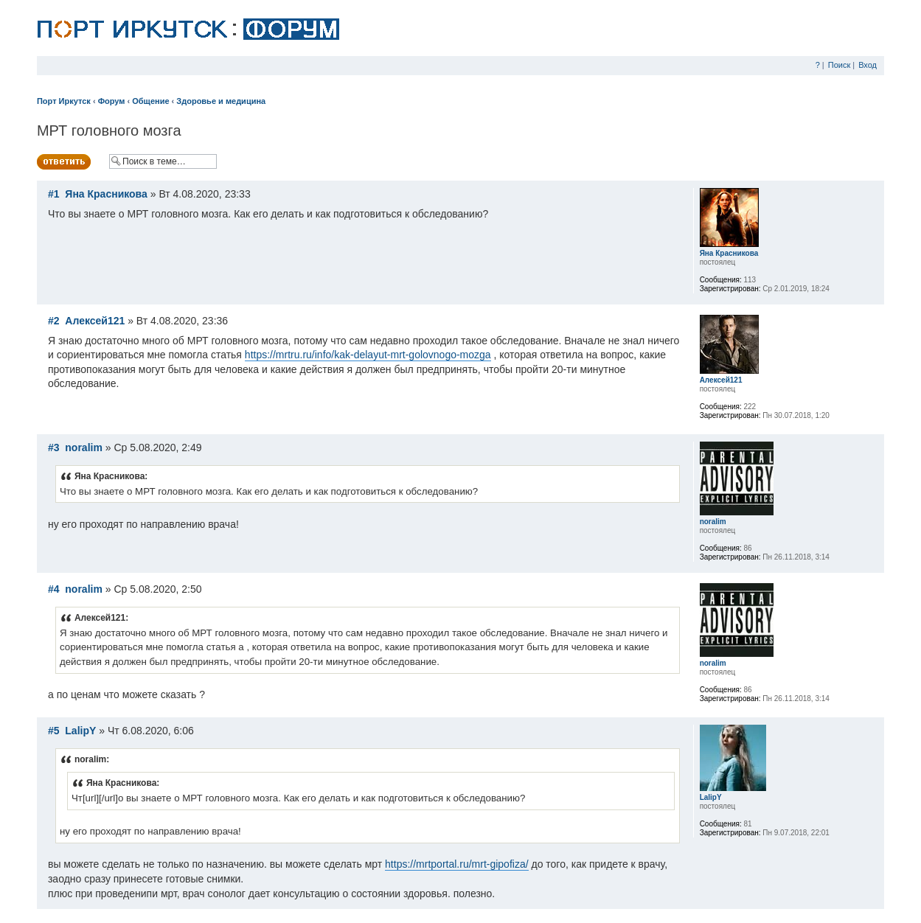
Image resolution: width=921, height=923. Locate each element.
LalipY (80, 730)
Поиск (839, 64)
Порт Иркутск (64, 101)
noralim (83, 447)
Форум (111, 101)
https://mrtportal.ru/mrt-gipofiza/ (457, 864)
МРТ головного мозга (109, 130)
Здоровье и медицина (220, 101)
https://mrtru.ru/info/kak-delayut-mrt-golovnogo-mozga (368, 355)
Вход (867, 64)
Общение (150, 101)
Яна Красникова (106, 194)
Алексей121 (95, 321)
